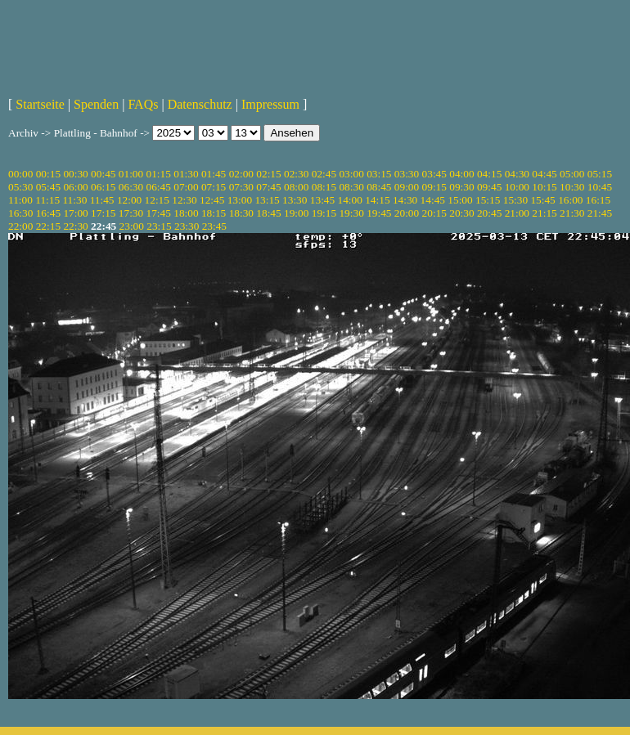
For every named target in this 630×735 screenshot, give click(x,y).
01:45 (213, 174)
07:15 (213, 187)
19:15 (324, 213)
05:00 (572, 174)
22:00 (20, 226)
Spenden (96, 104)
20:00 (406, 213)
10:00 (517, 187)
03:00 (351, 174)
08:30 (351, 187)
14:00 (350, 200)
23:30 (186, 226)
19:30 (351, 213)
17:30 (131, 213)
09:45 (489, 187)
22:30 (75, 226)
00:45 (103, 174)
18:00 (185, 213)
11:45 (102, 200)
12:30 (184, 200)
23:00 (131, 226)
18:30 (241, 213)
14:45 (433, 200)
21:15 (544, 213)
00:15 (48, 174)
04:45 (544, 174)
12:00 (129, 200)
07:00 (185, 187)
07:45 (268, 187)
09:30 (461, 187)
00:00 (20, 174)
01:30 (185, 174)
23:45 (214, 226)
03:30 (406, 174)
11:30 (74, 200)
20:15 (434, 213)
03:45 (434, 174)
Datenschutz (200, 104)
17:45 (158, 213)
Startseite (40, 104)
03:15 (379, 174)
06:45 (158, 187)
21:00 (517, 213)
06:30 (131, 187)
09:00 (406, 187)
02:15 (268, 174)
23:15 (158, 226)
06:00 (75, 187)
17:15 (103, 213)
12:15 (157, 200)
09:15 (434, 187)
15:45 (542, 200)
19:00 (296, 213)
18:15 (213, 213)
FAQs (143, 104)
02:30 (296, 174)
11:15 (47, 200)
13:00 (239, 200)
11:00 (20, 200)
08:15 (324, 187)
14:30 (405, 200)
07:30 (241, 187)
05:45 (48, 187)
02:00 (241, 174)
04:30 (517, 174)
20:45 (489, 213)
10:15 (544, 187)
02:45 (324, 174)
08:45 (379, 187)
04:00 (461, 174)
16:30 (20, 213)
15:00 (460, 200)
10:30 (572, 187)
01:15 (158, 174)
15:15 (487, 200)
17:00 (75, 213)
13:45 (322, 200)
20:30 (461, 213)
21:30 (572, 213)
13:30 (294, 200)
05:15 (599, 174)
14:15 (377, 200)
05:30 (20, 187)
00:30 (75, 174)
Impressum (270, 104)
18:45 (268, 213)
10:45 (599, 187)
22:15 (48, 226)
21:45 (599, 213)
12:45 (212, 200)
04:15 (489, 174)
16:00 (570, 200)
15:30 (515, 200)
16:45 (48, 213)
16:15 (598, 200)
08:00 (296, 187)
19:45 (379, 213)
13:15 (266, 200)
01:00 (131, 174)
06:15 (103, 187)
